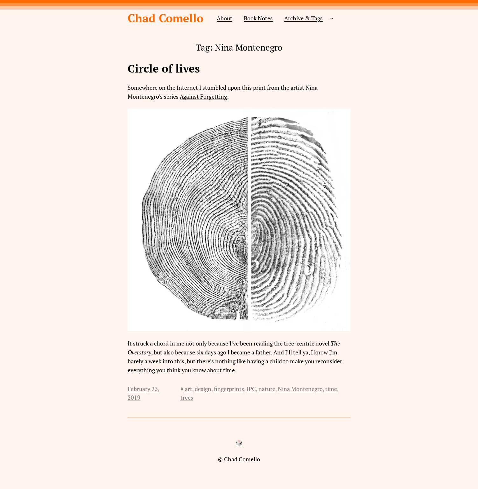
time (331, 389)
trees (186, 397)
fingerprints (229, 389)
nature (266, 389)
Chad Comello (165, 17)
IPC (251, 389)
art (188, 389)
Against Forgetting (203, 96)
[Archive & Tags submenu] (332, 18)
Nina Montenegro (300, 389)
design (203, 389)
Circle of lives (164, 69)
